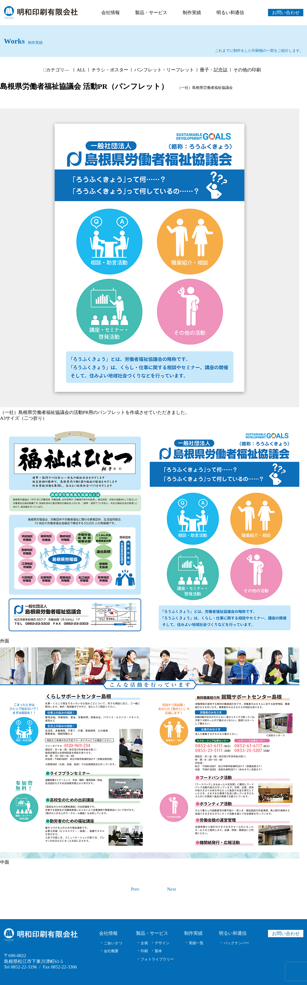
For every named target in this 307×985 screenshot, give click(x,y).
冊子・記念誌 (213, 70)
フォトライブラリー (157, 959)
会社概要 (111, 951)
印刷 (144, 951)
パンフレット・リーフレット (164, 70)
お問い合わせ (285, 12)
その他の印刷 (247, 70)
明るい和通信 (230, 12)
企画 (144, 943)
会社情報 (110, 12)
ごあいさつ (113, 943)
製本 (158, 951)
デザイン (162, 943)
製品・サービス (151, 12)
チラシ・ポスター (109, 70)
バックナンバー (236, 943)
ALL (81, 70)
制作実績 (192, 12)
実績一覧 (196, 943)
